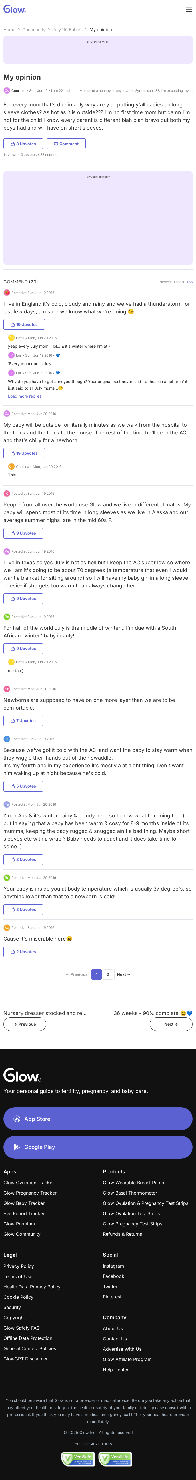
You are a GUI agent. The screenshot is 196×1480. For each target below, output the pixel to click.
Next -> (171, 1024)
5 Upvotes (23, 786)
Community (33, 29)
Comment (66, 143)
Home (9, 29)
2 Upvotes (23, 859)
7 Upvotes (23, 720)
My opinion (100, 29)
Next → (124, 974)
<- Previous (25, 1024)
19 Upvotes (24, 324)
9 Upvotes (23, 533)
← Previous (76, 974)
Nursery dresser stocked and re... (45, 1013)
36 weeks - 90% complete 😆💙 (153, 1013)
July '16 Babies (67, 29)
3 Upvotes (23, 143)
